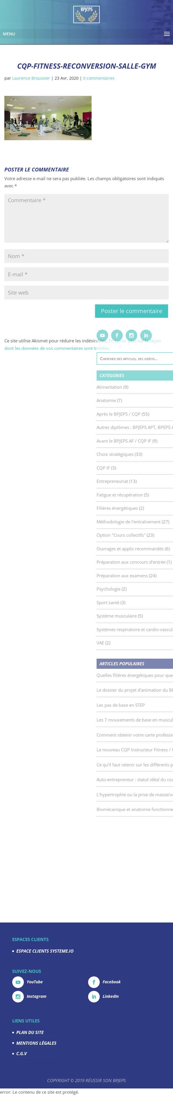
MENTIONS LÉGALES (36, 1043)
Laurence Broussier (31, 78)
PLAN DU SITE (30, 1032)
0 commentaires (99, 78)
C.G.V (21, 1053)
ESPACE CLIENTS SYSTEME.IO (45, 951)
